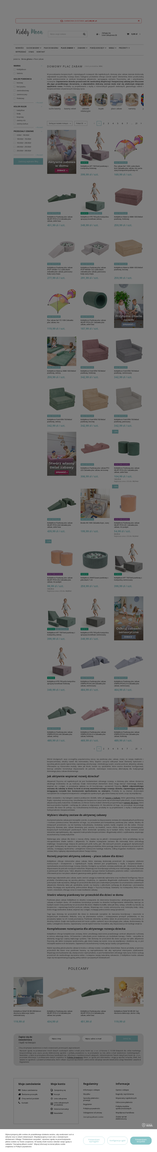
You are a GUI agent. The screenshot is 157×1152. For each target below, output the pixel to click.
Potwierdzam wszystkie (141, 1140)
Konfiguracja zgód (117, 1140)
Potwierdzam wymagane (94, 1140)
